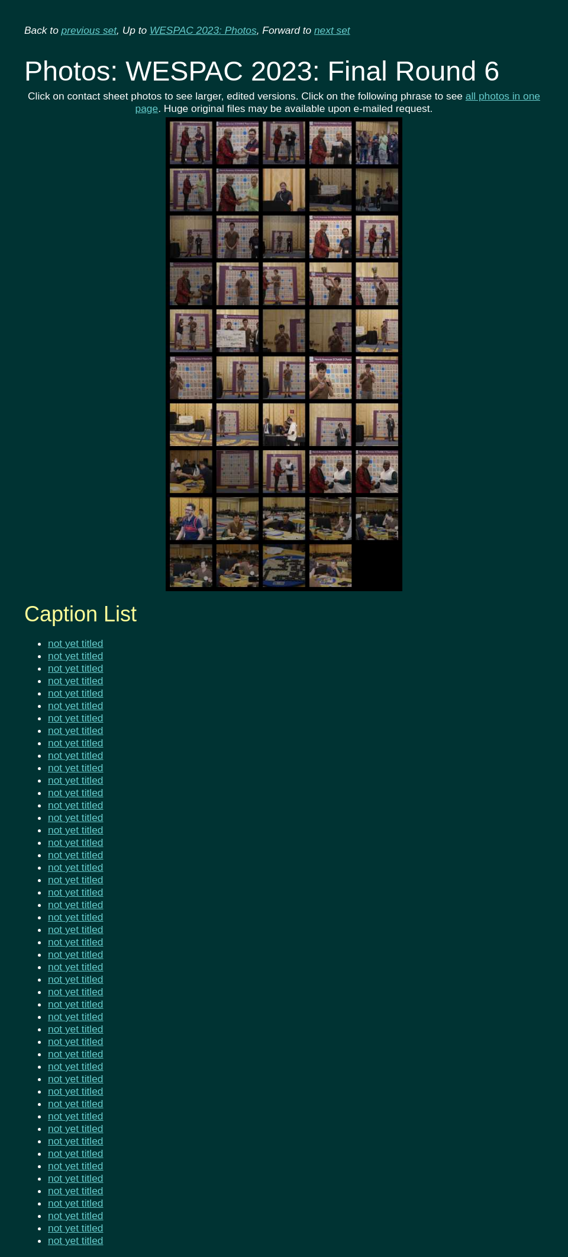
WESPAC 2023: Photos (203, 30)
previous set (89, 30)
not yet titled (75, 643)
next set (332, 30)
